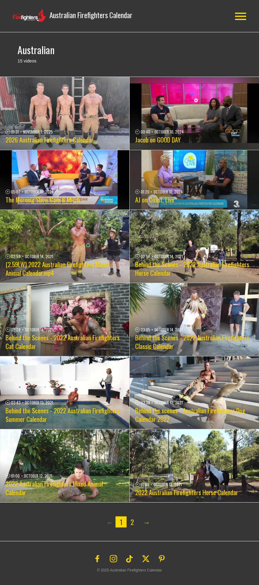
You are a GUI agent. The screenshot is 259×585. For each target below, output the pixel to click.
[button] (72, 15)
